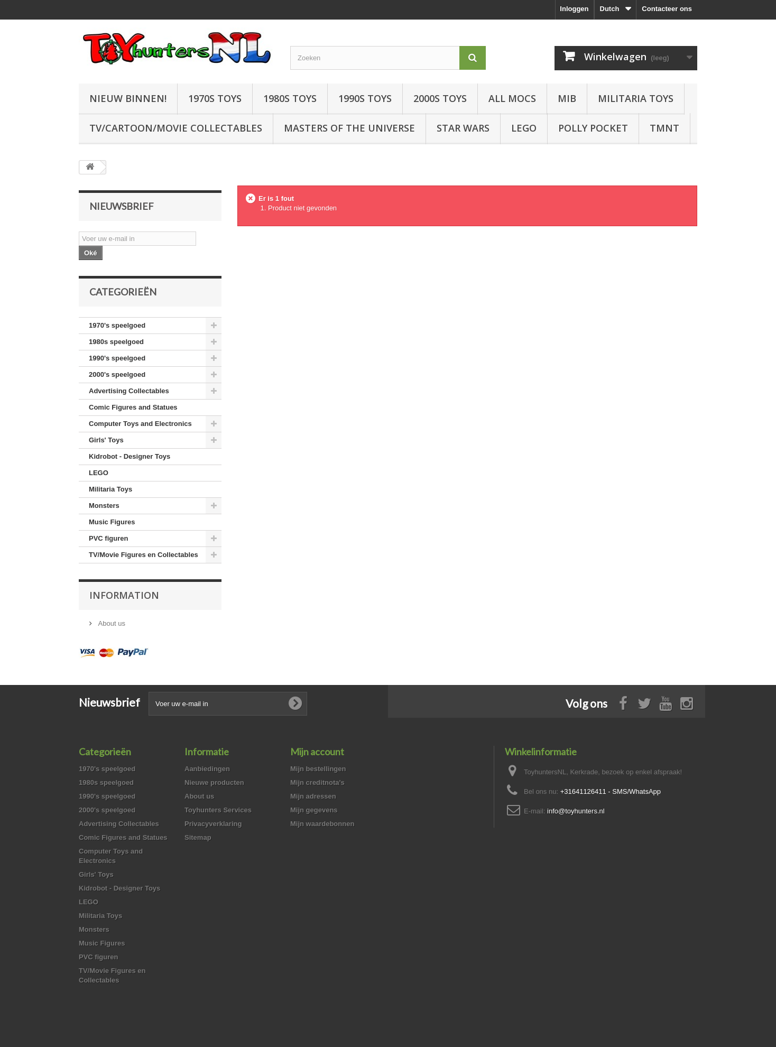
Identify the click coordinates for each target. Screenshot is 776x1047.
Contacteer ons (667, 9)
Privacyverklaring (213, 824)
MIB (567, 98)
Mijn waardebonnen (322, 824)
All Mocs (512, 98)
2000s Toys (440, 98)
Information (124, 595)
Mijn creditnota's (317, 782)
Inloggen (574, 9)
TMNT (664, 128)
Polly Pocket (593, 128)
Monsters (104, 505)
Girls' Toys (106, 440)
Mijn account (317, 751)
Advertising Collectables (129, 391)
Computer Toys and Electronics (140, 424)
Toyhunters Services (218, 810)
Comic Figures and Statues (133, 407)
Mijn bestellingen (318, 769)
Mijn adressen (313, 796)
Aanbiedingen (207, 769)
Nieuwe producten (214, 782)
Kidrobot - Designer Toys (129, 456)
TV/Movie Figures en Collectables (143, 555)
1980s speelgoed (116, 342)
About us (110, 623)
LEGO (524, 128)
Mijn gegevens (314, 810)
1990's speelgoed (117, 358)
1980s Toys (290, 98)
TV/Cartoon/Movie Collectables (175, 128)
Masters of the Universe (349, 128)
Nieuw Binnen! (128, 98)
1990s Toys (365, 98)
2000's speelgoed (117, 374)
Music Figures (112, 522)
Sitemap (197, 837)
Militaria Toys (635, 98)
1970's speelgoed (117, 325)
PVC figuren (108, 538)
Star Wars (463, 128)
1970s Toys (215, 98)
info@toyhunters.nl (576, 811)
